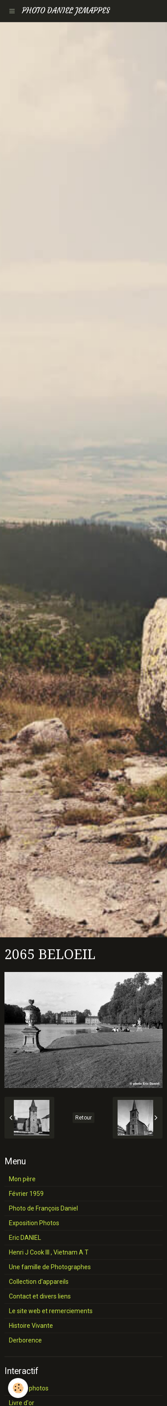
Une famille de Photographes (50, 1267)
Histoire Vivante (31, 1325)
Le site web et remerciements (51, 1310)
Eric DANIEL (25, 1237)
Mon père (22, 1179)
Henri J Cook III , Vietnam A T (49, 1252)
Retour (83, 1118)
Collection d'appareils (39, 1281)
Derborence (25, 1340)
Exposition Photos (34, 1223)
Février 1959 (26, 1193)
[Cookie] (18, 1388)
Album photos (29, 1388)
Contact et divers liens (40, 1296)
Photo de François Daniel (43, 1208)
